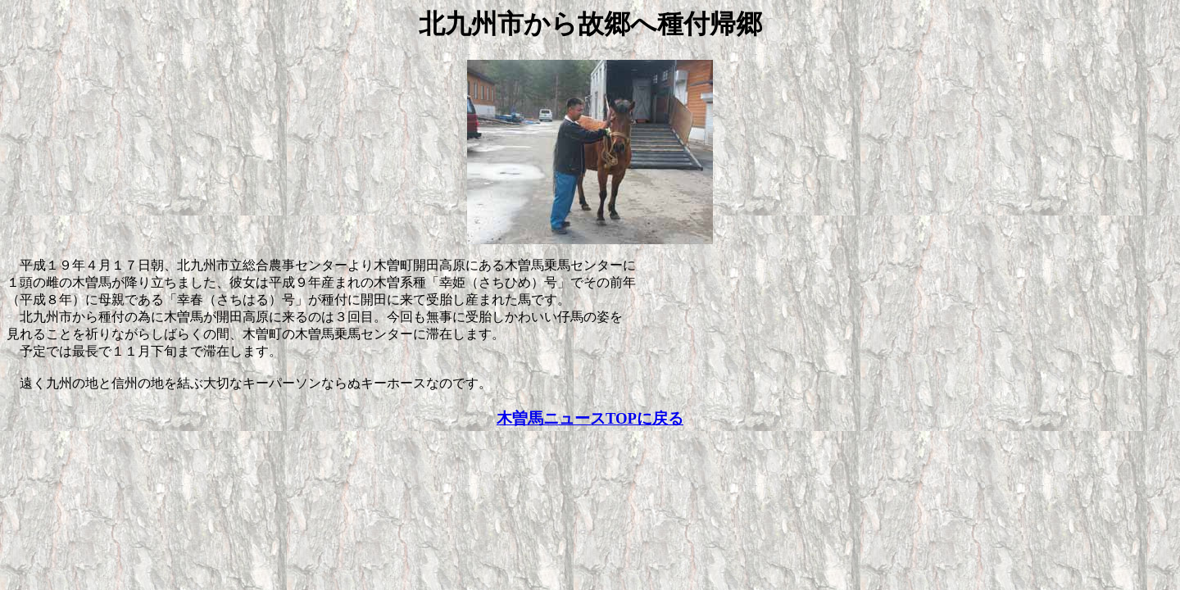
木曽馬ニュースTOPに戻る (590, 418)
